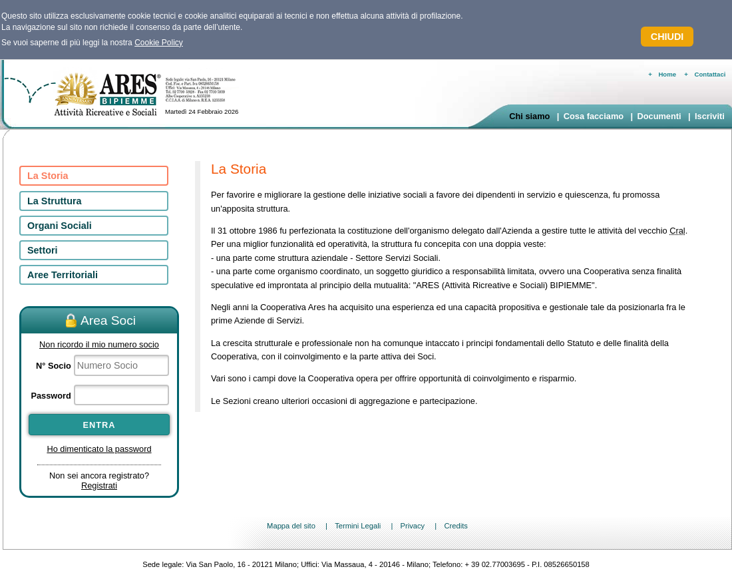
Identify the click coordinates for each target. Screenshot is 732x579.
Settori (42, 250)
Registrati (99, 485)
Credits (455, 526)
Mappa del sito (291, 526)
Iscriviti (710, 116)
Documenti (659, 116)
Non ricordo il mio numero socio (99, 344)
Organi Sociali (59, 225)
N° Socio (53, 366)
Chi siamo (529, 116)
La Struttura (54, 201)
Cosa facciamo (594, 116)
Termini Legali (358, 526)
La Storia (48, 175)
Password (51, 396)
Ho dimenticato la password (99, 449)
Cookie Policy (158, 42)
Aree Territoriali (62, 275)
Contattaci (710, 74)
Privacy (412, 526)
